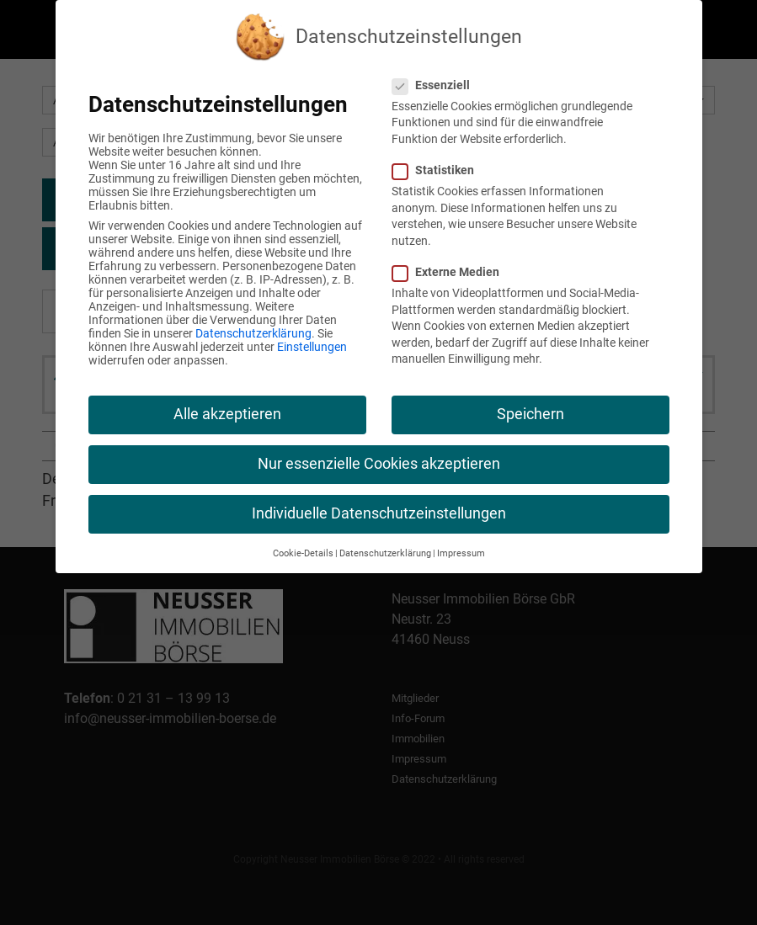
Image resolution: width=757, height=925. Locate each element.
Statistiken (440, 170)
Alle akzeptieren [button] (227, 414)
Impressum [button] (461, 553)
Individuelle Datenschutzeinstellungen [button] (379, 513)
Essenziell (438, 85)
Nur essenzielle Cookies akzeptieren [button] (379, 463)
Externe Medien (453, 272)
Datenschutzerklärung (253, 333)
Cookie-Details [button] (303, 553)
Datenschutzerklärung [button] (385, 553)
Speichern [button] (530, 414)
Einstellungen (312, 347)
